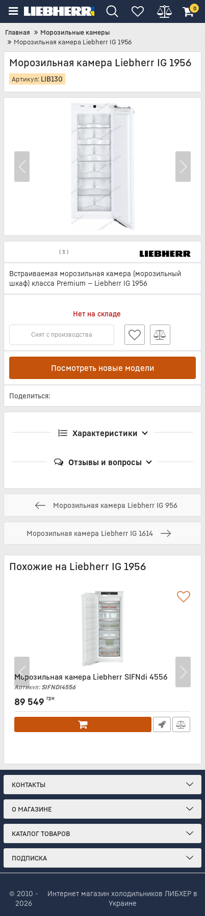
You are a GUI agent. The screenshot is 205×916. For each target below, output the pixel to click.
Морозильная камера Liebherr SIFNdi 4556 (102, 681)
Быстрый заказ (162, 725)
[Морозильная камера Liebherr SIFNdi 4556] (102, 629)
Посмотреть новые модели (103, 368)
